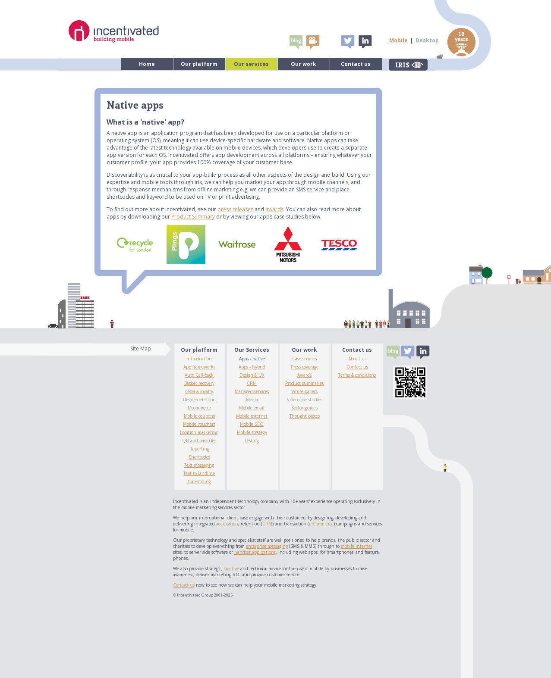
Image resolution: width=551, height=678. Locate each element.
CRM (252, 383)
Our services (251, 64)
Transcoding (199, 481)
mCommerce (321, 524)
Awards (304, 375)
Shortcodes (199, 457)
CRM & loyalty (199, 391)
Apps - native (252, 359)
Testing (252, 440)
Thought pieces (305, 416)
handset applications (255, 552)
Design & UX (251, 375)
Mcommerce (199, 408)
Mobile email (251, 408)
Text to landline (199, 473)
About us (357, 359)
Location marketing (199, 432)
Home (147, 64)
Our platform (199, 64)
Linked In (364, 41)
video (312, 41)
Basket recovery (199, 383)
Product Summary (193, 216)
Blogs (296, 41)
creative (231, 569)
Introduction (199, 359)
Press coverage (304, 367)
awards (274, 209)
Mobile (398, 40)
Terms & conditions (357, 375)
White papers (304, 391)
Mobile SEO (252, 424)
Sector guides (304, 408)
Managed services (252, 391)
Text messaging (199, 465)
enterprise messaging (267, 546)
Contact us (356, 64)
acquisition (227, 524)
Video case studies (304, 400)
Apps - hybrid (252, 367)
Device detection (199, 400)
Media (252, 400)
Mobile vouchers (199, 424)
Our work (303, 64)
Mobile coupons (199, 416)
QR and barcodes (199, 440)
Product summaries (304, 383)
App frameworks (199, 367)
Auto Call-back (199, 375)
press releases (235, 209)
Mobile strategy (252, 432)
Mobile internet (252, 416)
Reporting (199, 449)
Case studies (304, 359)
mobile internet (356, 546)
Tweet (347, 41)
